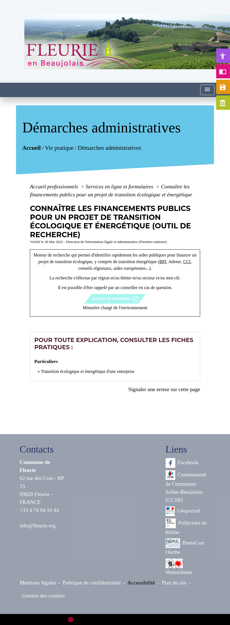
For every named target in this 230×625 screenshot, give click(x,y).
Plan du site (174, 583)
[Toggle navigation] (207, 90)
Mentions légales (38, 583)
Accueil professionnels (54, 186)
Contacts (37, 449)
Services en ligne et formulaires (120, 186)
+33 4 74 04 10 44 (39, 510)
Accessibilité (141, 583)
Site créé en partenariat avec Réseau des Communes (115, 619)
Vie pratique (59, 147)
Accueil (31, 147)
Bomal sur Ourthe (185, 546)
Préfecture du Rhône (186, 527)
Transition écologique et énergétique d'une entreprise (87, 371)
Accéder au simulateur (115, 299)
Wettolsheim (179, 567)
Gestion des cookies (43, 596)
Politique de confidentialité (92, 583)
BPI (162, 261)
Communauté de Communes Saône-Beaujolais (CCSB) (186, 486)
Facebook (182, 463)
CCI (187, 261)
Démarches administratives (109, 147)
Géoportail (183, 511)
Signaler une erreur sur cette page (164, 389)
